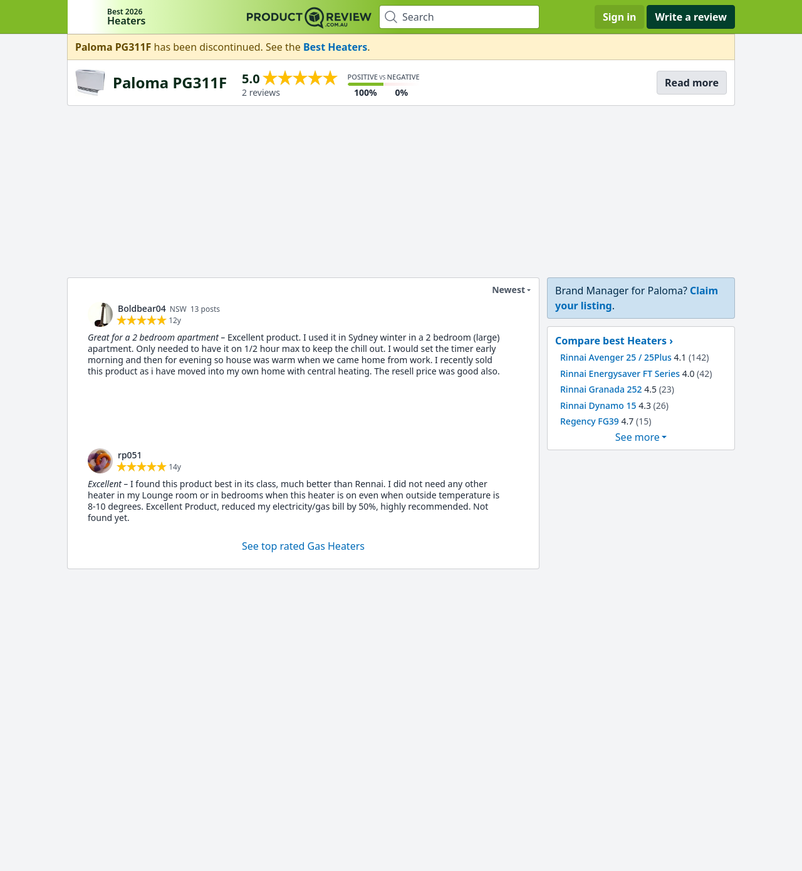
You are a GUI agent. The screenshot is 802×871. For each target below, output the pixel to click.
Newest (500, 289)
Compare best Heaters (611, 341)
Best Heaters (335, 47)
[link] (100, 314)
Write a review (691, 17)
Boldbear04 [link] (142, 308)
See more (637, 437)
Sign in (619, 17)
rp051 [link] (130, 455)
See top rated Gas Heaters (303, 546)
